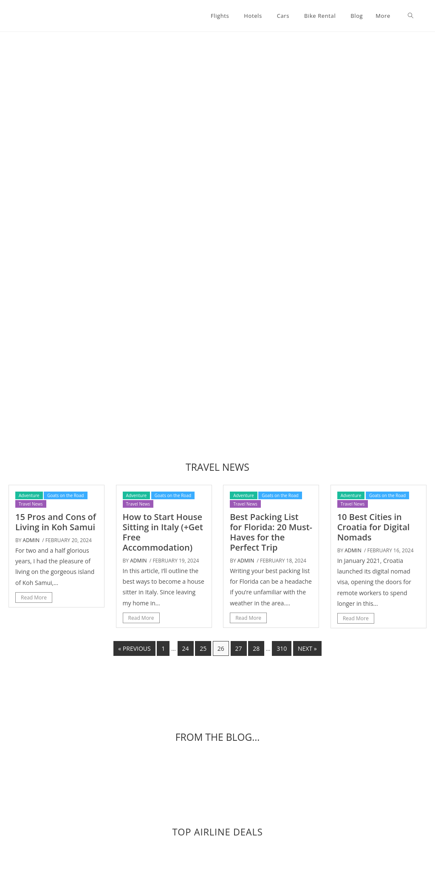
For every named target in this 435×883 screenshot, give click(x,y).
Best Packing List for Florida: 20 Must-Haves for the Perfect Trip (271, 532)
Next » (307, 648)
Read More (34, 597)
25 (203, 648)
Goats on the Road (65, 495)
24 (185, 648)
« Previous (134, 648)
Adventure (29, 495)
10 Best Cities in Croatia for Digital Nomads (373, 527)
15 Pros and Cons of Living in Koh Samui (55, 522)
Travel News (31, 504)
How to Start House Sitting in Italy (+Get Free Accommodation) (163, 532)
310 (282, 648)
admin (31, 540)
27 (238, 648)
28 (256, 648)
